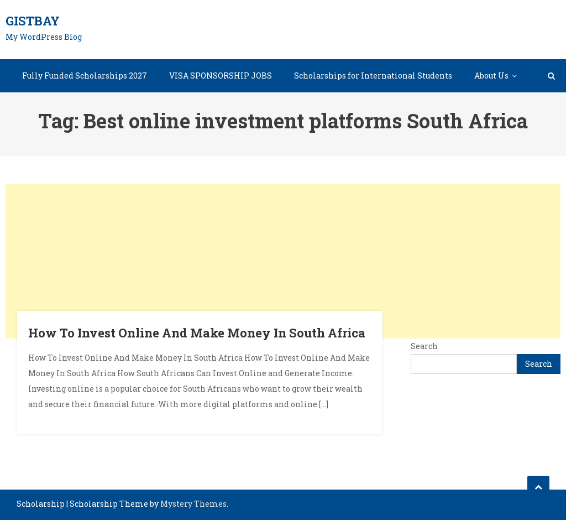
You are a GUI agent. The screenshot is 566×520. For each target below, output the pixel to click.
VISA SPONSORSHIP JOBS (220, 75)
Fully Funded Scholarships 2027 (84, 75)
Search (424, 346)
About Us (491, 75)
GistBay (33, 21)
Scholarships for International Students (373, 75)
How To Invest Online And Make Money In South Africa (196, 333)
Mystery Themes (193, 503)
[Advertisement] (283, 261)
